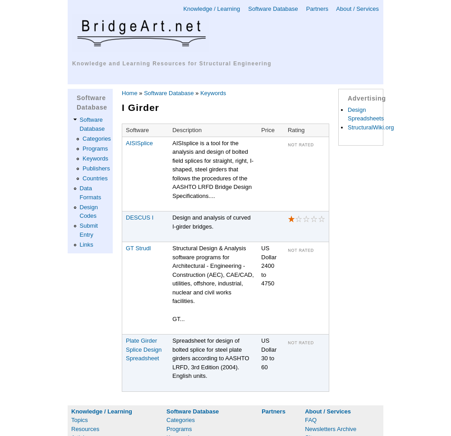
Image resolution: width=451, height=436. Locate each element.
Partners (317, 8)
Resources (85, 429)
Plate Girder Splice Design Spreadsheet (144, 349)
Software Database (273, 8)
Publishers (96, 168)
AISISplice (139, 143)
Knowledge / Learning (211, 8)
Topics (79, 420)
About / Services (357, 8)
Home (130, 93)
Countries (95, 178)
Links (86, 244)
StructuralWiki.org (371, 127)
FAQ (311, 420)
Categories (97, 138)
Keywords (95, 158)
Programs (95, 148)
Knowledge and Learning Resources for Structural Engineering (172, 63)
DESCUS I (139, 217)
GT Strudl (138, 248)
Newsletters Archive (330, 429)
